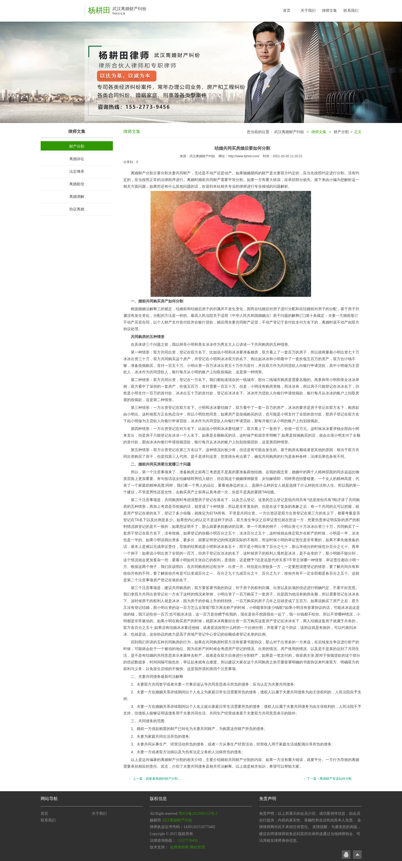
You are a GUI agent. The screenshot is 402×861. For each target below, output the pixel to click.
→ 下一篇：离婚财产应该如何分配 (327, 779)
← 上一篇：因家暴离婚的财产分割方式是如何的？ (164, 779)
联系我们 (350, 10)
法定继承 (76, 171)
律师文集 (329, 10)
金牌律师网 (179, 847)
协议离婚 (76, 209)
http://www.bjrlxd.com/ (243, 156)
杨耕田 (99, 10)
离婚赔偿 (76, 184)
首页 (286, 10)
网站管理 (197, 847)
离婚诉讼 (76, 159)
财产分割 (76, 146)
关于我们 (308, 10)
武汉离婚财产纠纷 (289, 132)
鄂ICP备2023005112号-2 (198, 814)
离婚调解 (76, 196)
